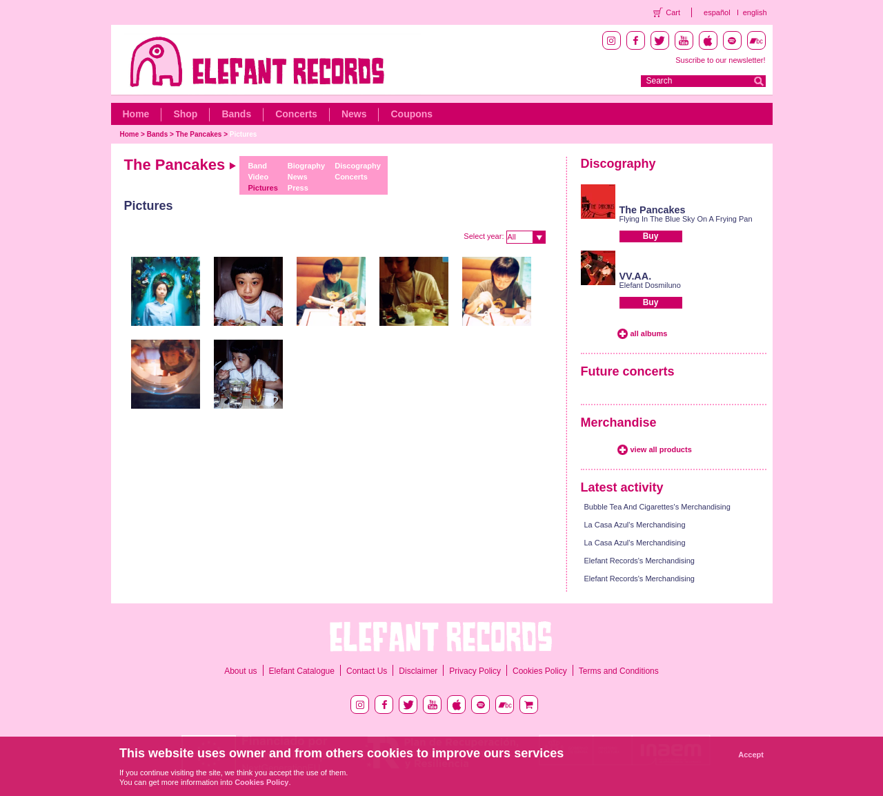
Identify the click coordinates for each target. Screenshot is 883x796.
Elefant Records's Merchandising (639, 560)
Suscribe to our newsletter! (720, 60)
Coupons (411, 113)
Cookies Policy (540, 671)
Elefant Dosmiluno (650, 285)
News (354, 113)
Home (136, 113)
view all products (661, 449)
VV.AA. (635, 276)
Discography (358, 166)
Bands (236, 113)
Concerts (296, 113)
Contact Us (366, 671)
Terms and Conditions (619, 671)
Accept (751, 754)
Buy (651, 236)
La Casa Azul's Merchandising (635, 525)
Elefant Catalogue (302, 671)
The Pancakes (199, 134)
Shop (185, 113)
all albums (649, 333)
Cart (673, 12)
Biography (306, 166)
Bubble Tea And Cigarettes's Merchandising (657, 507)
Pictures (243, 134)
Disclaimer (418, 671)
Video (258, 177)
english (755, 12)
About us (240, 671)
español (717, 12)
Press (298, 188)
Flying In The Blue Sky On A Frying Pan (686, 219)
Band (257, 166)
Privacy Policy (475, 671)
